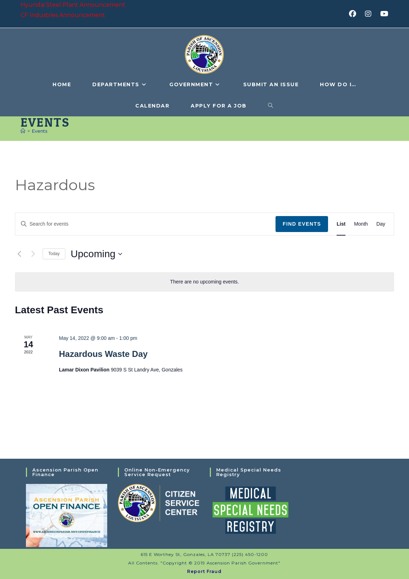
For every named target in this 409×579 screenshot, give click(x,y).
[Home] (23, 131)
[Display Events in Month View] (361, 224)
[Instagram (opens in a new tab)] (370, 13)
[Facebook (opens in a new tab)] (355, 13)
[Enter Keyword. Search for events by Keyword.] (145, 224)
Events (39, 131)
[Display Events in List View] (341, 224)
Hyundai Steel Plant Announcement (73, 4)
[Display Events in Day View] (380, 224)
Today (54, 253)
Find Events (302, 224)
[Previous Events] (19, 254)
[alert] (204, 282)
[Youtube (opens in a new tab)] (383, 13)
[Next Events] (33, 254)
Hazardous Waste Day (103, 354)
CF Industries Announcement (63, 15)
